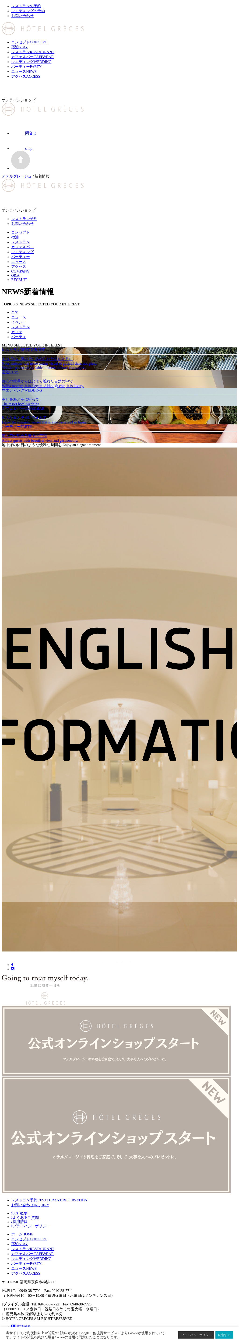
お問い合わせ (30, 1205)
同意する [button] (224, 1335)
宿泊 (19, 47)
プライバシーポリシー (196, 1335)
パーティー (26, 67)
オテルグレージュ (17, 176)
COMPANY (20, 271)
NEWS (24, 1268)
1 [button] (102, 961)
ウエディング (31, 62)
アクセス (25, 76)
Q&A (15, 275)
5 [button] (130, 961)
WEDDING (31, 1259)
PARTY (26, 1264)
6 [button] (137, 961)
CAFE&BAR (32, 1254)
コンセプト (29, 42)
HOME (22, 1234)
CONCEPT (29, 1239)
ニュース (24, 71)
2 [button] (109, 961)
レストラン (32, 52)
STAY (19, 1244)
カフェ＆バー (32, 57)
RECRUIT (19, 280)
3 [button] (116, 961)
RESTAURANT (32, 1249)
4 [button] (123, 961)
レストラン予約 (49, 1200)
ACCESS (25, 1273)
